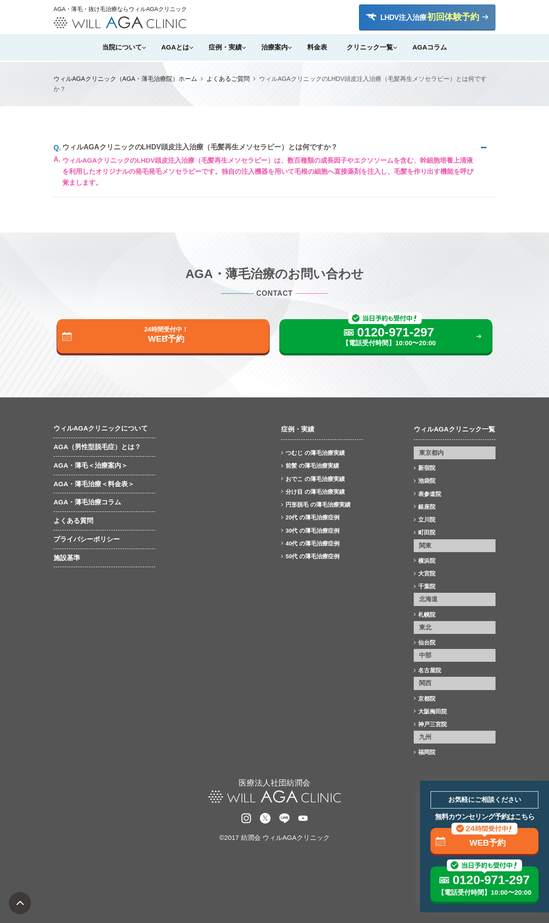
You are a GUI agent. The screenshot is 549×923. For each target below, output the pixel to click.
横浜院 (426, 560)
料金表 (317, 47)
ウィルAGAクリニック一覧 (454, 429)
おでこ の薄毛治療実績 (315, 479)
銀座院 (426, 506)
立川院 (426, 519)
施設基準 (66, 557)
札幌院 (426, 614)
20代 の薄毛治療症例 (312, 517)
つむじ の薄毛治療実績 (315, 453)
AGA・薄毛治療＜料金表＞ (93, 484)
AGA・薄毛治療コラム (87, 502)
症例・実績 (225, 47)
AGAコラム (429, 47)
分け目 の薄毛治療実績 (315, 491)
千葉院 (426, 586)
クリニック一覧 (370, 47)
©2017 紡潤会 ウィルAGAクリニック (274, 837)
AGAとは (175, 47)
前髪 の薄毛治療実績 (312, 465)
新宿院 (426, 468)
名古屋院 (429, 670)
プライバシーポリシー (86, 539)
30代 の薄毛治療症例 (312, 530)
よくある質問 (73, 520)
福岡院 (426, 752)
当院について (122, 47)
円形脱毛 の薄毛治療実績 (318, 504)
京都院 (426, 698)
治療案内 (274, 47)
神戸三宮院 (432, 724)
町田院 (426, 532)
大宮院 (426, 573)
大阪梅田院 (432, 711)
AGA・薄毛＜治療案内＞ (90, 465)
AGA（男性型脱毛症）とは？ (97, 446)
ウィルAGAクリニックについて (100, 428)
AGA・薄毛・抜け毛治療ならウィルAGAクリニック (119, 9)
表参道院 (429, 494)
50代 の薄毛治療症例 (312, 556)
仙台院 (426, 642)
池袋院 (426, 480)
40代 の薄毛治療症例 (312, 543)
